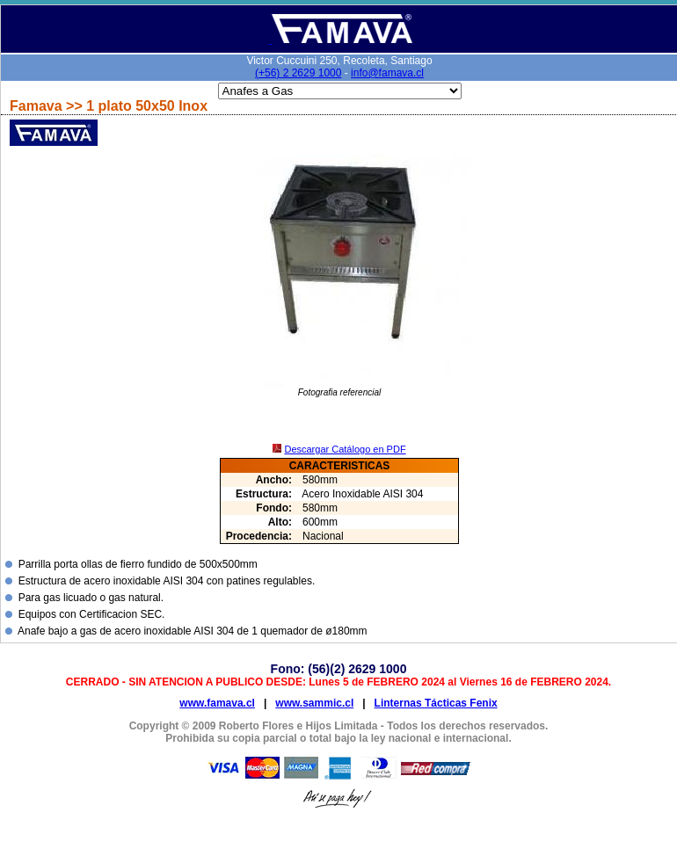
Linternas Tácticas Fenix (436, 703)
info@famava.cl (387, 73)
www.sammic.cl (314, 703)
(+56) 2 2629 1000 (298, 73)
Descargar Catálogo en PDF (344, 449)
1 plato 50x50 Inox (146, 105)
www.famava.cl (217, 703)
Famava (38, 105)
